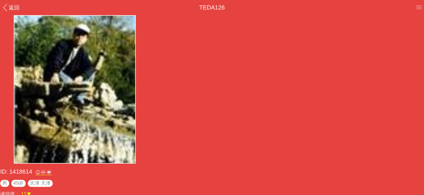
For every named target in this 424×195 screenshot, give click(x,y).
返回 (10, 7)
